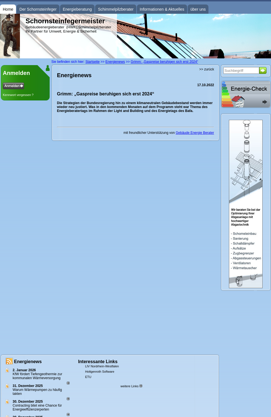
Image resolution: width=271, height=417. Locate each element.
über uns (198, 9)
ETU (88, 377)
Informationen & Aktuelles (162, 9)
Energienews (28, 361)
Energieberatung (77, 9)
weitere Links (131, 386)
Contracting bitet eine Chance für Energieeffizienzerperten (37, 407)
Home (8, 9)
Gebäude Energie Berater (195, 133)
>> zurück (206, 69)
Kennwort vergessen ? (18, 95)
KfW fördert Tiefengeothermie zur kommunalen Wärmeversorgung (37, 376)
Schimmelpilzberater (116, 9)
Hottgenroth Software (99, 371)
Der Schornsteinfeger (37, 9)
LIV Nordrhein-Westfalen (102, 366)
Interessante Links (98, 361)
